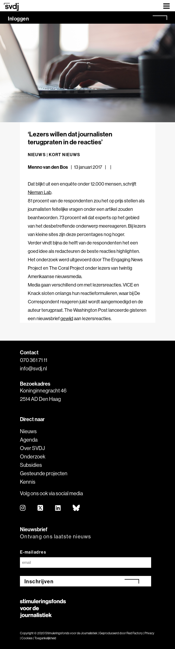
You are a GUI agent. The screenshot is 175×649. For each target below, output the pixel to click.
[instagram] (23, 508)
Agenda (29, 439)
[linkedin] (58, 508)
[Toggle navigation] (166, 5)
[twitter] (41, 508)
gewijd (66, 318)
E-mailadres (33, 552)
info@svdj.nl (33, 368)
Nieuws (28, 431)
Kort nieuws (64, 154)
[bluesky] (76, 508)
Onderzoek (32, 456)
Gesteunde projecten (43, 473)
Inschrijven (39, 581)
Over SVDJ (32, 448)
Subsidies (31, 465)
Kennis (27, 481)
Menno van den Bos (48, 167)
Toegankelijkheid (45, 638)
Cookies (27, 638)
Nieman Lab (39, 192)
